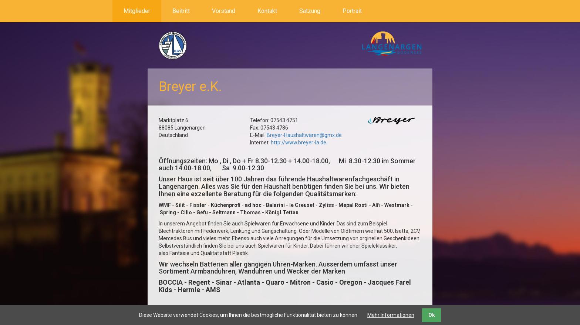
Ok (431, 315)
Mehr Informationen (390, 315)
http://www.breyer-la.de (298, 142)
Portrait (352, 10)
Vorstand (223, 10)
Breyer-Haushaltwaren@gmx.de (304, 135)
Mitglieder (137, 10)
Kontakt (267, 10)
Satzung (309, 10)
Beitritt (181, 10)
